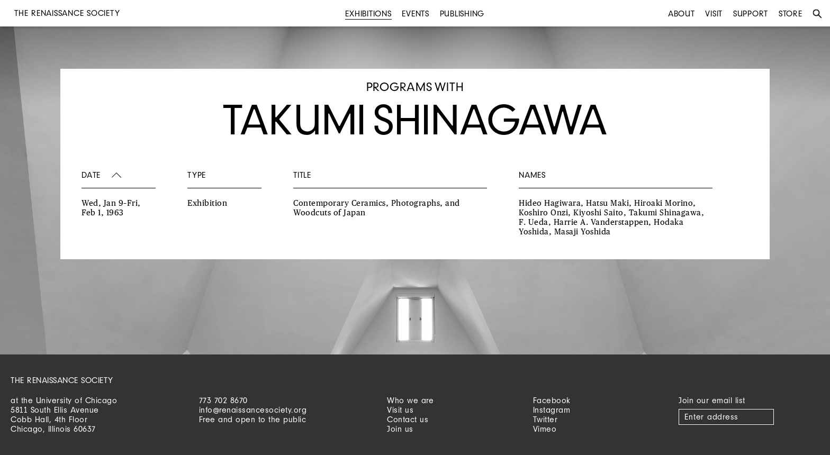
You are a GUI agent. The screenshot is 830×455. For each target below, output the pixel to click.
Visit (714, 13)
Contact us (407, 419)
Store (790, 13)
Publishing (462, 13)
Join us (400, 429)
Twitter (545, 419)
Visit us (400, 410)
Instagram (552, 410)
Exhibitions (368, 13)
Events (415, 13)
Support (750, 13)
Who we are (410, 400)
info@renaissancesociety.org (253, 410)
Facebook (552, 400)
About (681, 13)
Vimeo (545, 429)
